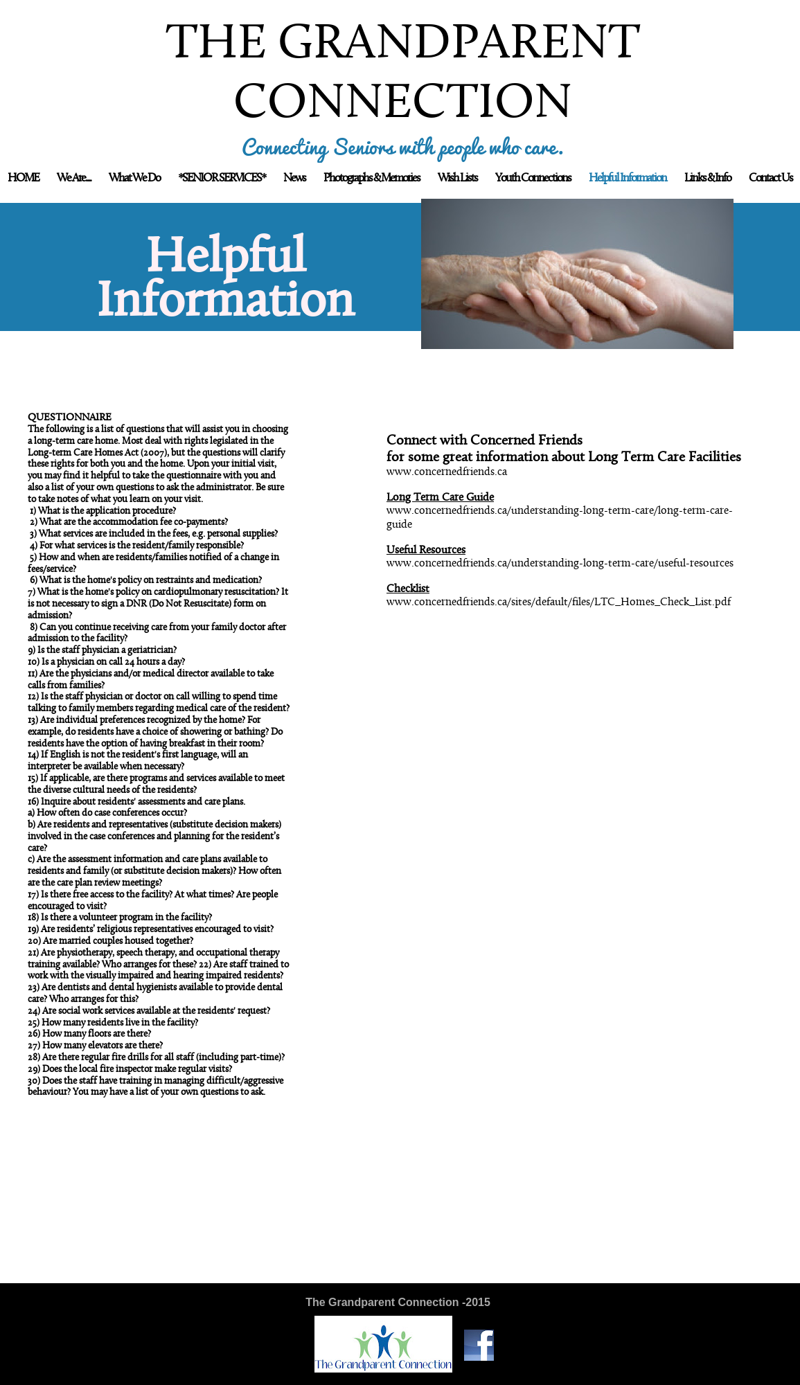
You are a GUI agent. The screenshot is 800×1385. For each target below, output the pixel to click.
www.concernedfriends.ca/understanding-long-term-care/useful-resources (560, 563)
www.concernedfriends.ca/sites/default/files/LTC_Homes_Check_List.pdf (558, 602)
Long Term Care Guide (440, 497)
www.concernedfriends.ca (446, 472)
